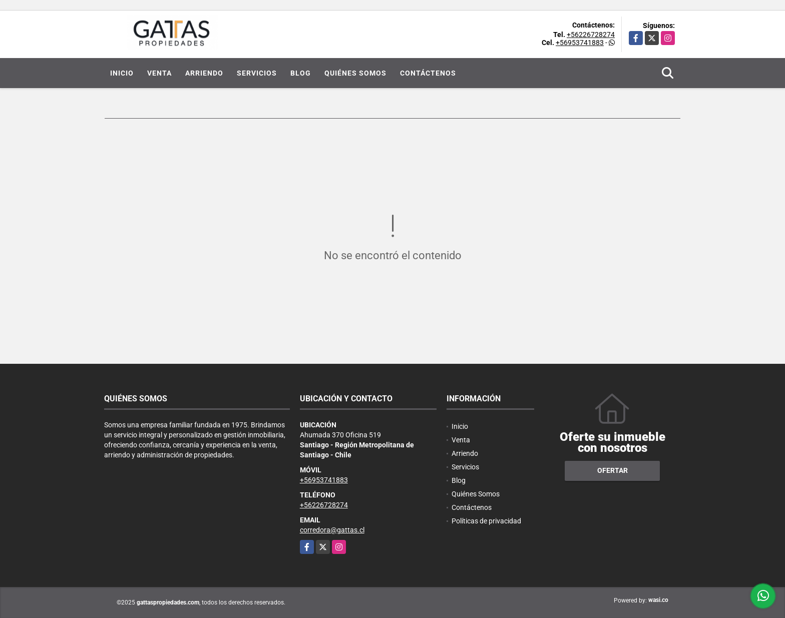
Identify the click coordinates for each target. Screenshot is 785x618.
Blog (300, 73)
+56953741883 (580, 43)
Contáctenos (428, 73)
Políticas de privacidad (486, 521)
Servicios (257, 73)
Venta (159, 73)
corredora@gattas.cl (332, 530)
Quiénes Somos (355, 73)
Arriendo (204, 73)
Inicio (122, 73)
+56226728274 (591, 35)
